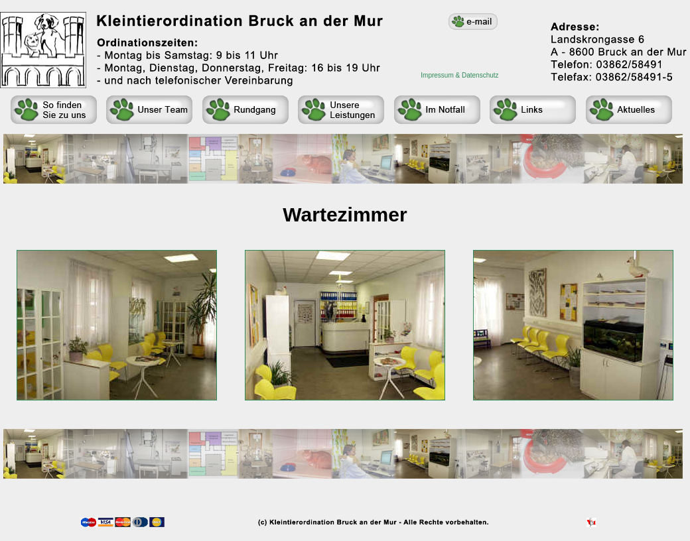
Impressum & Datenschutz (459, 75)
